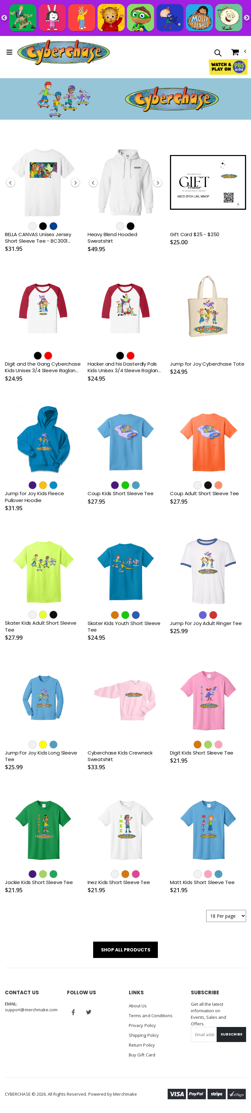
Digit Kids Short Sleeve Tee (201, 753)
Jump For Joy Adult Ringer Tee (206, 623)
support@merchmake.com (31, 1010)
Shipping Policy (144, 1035)
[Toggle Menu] (9, 52)
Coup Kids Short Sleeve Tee (121, 493)
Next (246, 18)
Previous (4, 18)
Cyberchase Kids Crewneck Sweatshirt (120, 756)
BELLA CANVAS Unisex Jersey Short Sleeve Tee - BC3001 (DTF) (38, 238)
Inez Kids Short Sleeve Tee (119, 882)
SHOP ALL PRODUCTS (125, 950)
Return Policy (142, 1045)
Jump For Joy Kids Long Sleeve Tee (41, 756)
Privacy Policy (142, 1025)
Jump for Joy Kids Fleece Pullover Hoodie (34, 496)
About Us (138, 1006)
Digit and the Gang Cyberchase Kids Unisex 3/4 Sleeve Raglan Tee (43, 367)
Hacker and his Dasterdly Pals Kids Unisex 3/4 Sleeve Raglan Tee (123, 367)
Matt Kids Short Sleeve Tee (202, 882)
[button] (217, 53)
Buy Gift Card (142, 1055)
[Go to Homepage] (63, 52)
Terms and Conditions (151, 1015)
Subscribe (231, 1034)
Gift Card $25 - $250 (194, 234)
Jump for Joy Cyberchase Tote (207, 364)
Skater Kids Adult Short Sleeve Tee (40, 626)
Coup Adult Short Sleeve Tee (204, 493)
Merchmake (125, 1094)
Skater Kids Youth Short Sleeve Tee (124, 626)
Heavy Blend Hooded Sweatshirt (112, 237)
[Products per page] (226, 916)
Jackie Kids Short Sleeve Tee (39, 882)
